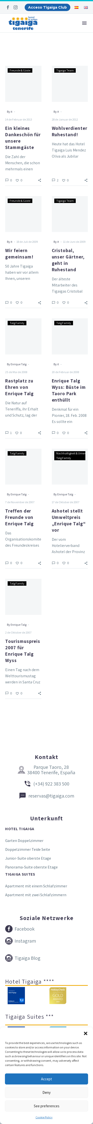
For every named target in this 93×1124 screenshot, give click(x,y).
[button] (85, 1033)
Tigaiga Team (65, 70)
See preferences (46, 1106)
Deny (46, 1092)
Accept (46, 1079)
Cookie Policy (44, 1117)
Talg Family (17, 323)
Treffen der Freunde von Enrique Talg (19, 517)
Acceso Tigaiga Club (47, 7)
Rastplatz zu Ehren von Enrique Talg (19, 387)
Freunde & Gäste (20, 70)
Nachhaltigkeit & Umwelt (72, 453)
